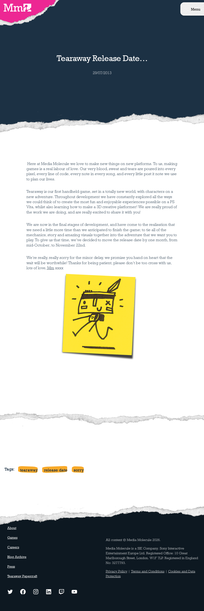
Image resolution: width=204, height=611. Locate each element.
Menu (195, 9)
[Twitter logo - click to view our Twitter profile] (10, 591)
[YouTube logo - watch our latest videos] (74, 591)
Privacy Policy (116, 571)
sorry (79, 470)
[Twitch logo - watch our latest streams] (61, 591)
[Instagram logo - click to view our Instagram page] (35, 591)
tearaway (29, 470)
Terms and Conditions (148, 571)
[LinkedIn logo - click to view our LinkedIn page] (48, 591)
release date (55, 470)
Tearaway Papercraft (22, 576)
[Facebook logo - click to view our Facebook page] (23, 591)
